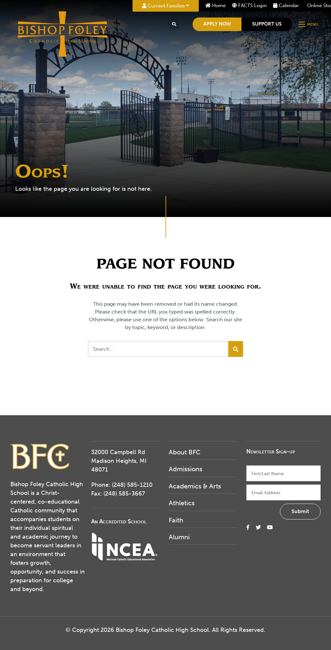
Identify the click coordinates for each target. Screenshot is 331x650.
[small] (248, 527)
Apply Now (217, 24)
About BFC (184, 452)
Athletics (182, 503)
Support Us (267, 24)
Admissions (185, 469)
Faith (176, 520)
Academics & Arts (195, 486)
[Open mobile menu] (309, 24)
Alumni (179, 537)
